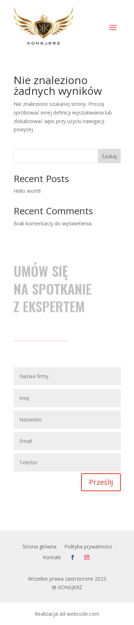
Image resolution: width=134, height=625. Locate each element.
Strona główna (39, 547)
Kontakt (52, 558)
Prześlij (101, 482)
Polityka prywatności (88, 547)
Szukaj (109, 156)
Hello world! (27, 190)
